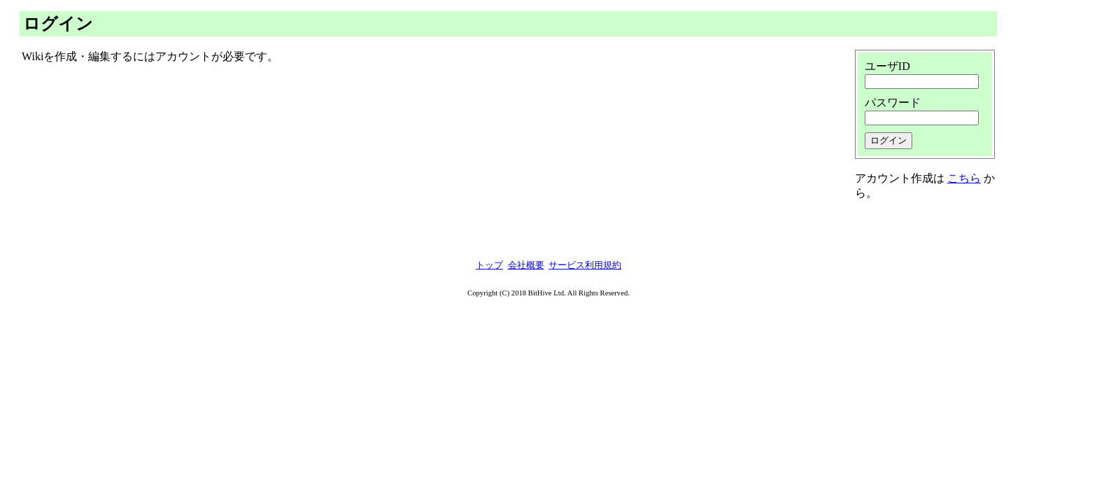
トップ (489, 265)
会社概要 (526, 265)
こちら (964, 178)
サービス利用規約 (584, 265)
